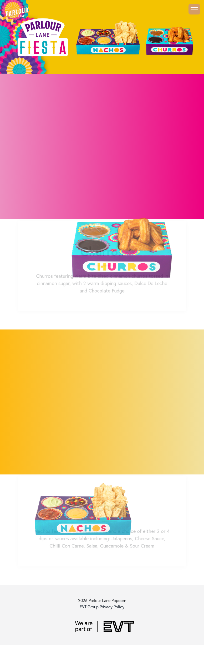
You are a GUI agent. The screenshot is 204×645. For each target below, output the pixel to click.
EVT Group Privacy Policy (102, 606)
